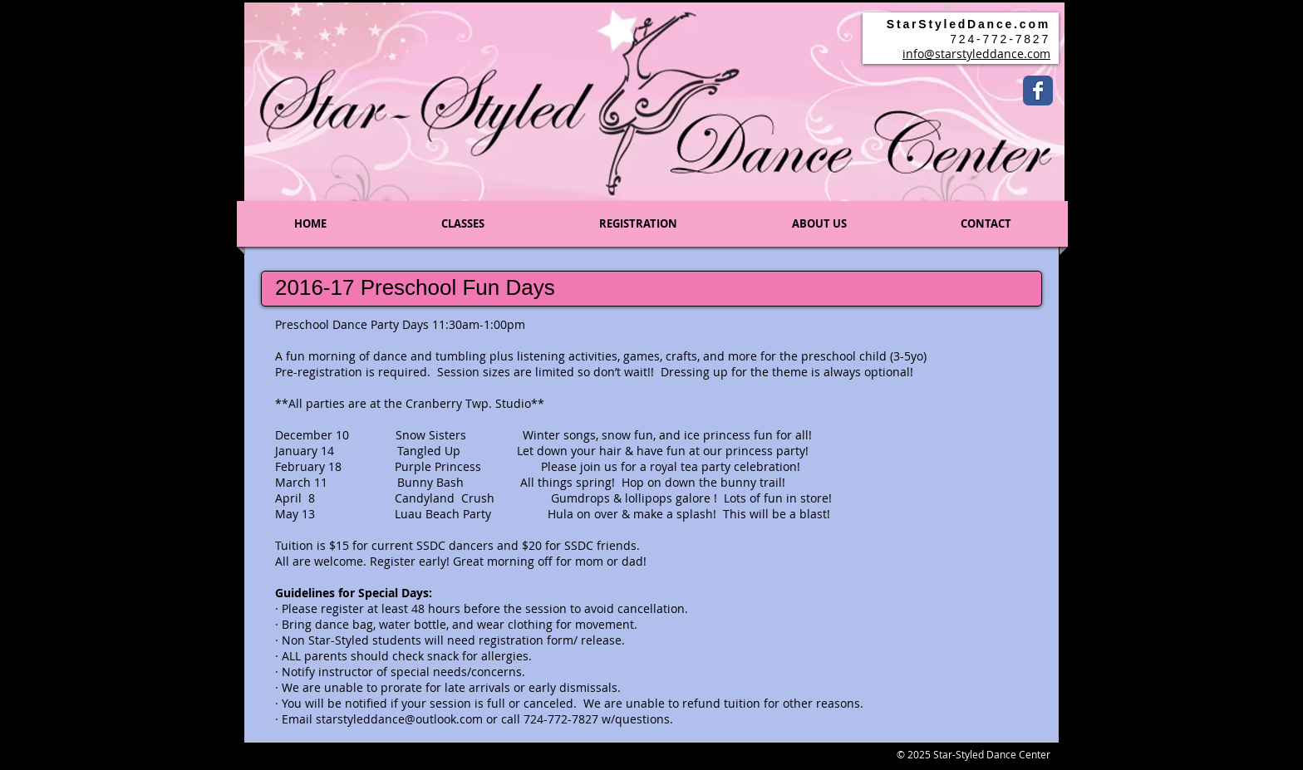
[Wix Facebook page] (1038, 90)
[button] (463, 224)
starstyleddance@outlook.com (399, 719)
